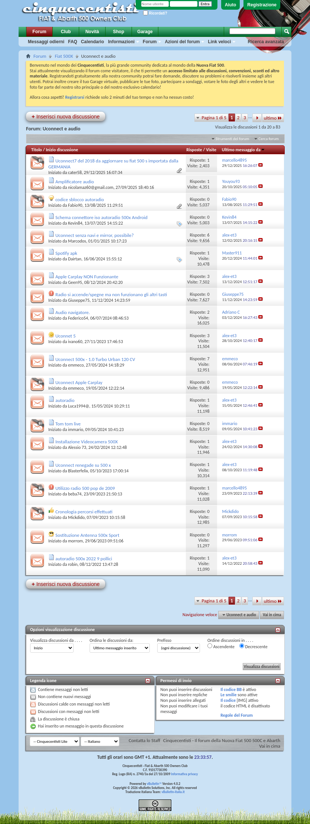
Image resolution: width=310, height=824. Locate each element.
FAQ (72, 41)
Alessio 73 (77, 447)
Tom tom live (68, 424)
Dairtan (74, 259)
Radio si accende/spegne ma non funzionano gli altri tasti (111, 294)
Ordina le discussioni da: (111, 640)
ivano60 (75, 341)
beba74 (75, 494)
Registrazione (262, 4)
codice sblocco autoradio (79, 199)
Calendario (92, 41)
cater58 (75, 172)
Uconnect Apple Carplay (78, 382)
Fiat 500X (64, 56)
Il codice (228, 700)
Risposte (194, 149)
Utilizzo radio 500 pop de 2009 (85, 488)
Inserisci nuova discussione (66, 116)
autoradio (64, 400)
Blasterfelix (78, 470)
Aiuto (230, 4)
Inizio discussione (62, 149)
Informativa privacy (184, 774)
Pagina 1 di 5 (213, 117)
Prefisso (164, 640)
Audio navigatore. (72, 312)
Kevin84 (75, 223)
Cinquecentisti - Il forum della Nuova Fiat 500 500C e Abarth (221, 740)
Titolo (36, 149)
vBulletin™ (154, 784)
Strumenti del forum (232, 138)
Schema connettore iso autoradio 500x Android (101, 217)
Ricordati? (155, 13)
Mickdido (76, 517)
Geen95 (75, 282)
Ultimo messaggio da (243, 149)
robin (73, 564)
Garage (144, 31)
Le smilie (228, 694)
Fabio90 (75, 205)
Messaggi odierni (46, 41)
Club (66, 31)
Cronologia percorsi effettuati (84, 511)
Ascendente (221, 646)
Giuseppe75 (79, 300)
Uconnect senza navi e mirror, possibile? (94, 235)
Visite (211, 149)
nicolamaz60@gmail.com (90, 187)
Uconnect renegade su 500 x (83, 465)
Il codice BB (231, 689)
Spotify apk (66, 253)
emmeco (76, 365)
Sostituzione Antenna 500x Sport (87, 535)
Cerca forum (268, 138)
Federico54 (78, 318)
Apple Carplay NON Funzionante (86, 276)
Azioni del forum (182, 41)
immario (75, 429)
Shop (118, 31)
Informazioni (121, 41)
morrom (75, 540)
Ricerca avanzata (266, 41)
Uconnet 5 (65, 336)
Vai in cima (272, 614)
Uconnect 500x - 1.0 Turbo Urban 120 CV (95, 359)
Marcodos (77, 241)
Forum (39, 31)
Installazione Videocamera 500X (86, 441)
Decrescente (253, 646)
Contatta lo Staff (144, 740)
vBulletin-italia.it (173, 792)
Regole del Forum (236, 715)
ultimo (273, 118)
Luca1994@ (78, 406)
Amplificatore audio (74, 181)
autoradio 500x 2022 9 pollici (83, 558)
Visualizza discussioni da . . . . (56, 640)
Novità (92, 31)
